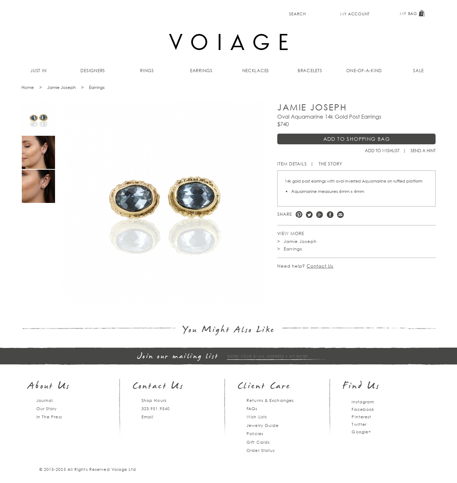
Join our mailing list (178, 357)
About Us (49, 386)
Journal (44, 400)
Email (147, 416)
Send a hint (423, 150)
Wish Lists (257, 416)
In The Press (49, 416)
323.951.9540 (155, 408)
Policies (255, 433)
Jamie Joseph (61, 87)
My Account (355, 13)
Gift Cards (258, 442)
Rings (147, 70)
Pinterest (298, 214)
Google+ (361, 431)
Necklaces (255, 70)
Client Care (264, 386)
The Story (330, 163)
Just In (38, 70)
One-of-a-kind (364, 70)
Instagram (363, 401)
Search (297, 13)
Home (27, 87)
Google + (319, 214)
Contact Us (320, 266)
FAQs (252, 408)
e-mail (340, 214)
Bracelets (310, 70)
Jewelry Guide (263, 425)
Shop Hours (154, 400)
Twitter (309, 214)
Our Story (46, 408)
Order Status (261, 450)
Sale (418, 70)
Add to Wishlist (382, 150)
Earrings (201, 70)
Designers (92, 70)
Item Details (292, 163)
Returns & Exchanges (270, 400)
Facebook (330, 214)
